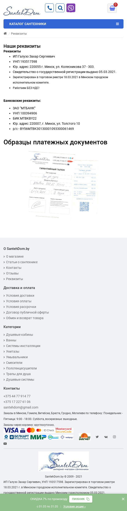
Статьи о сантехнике (20, 262)
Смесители (12, 363)
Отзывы (11, 273)
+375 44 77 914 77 (17, 396)
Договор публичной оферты (26, 312)
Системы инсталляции (21, 346)
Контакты (12, 268)
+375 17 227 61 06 (17, 402)
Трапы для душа (17, 374)
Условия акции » (74, 506)
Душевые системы (18, 379)
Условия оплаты (17, 301)
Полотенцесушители (20, 368)
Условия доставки (18, 295)
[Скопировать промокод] (80, 499)
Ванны (9, 340)
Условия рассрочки (19, 307)
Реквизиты (13, 279)
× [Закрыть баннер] (123, 499)
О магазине (13, 256)
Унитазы (11, 351)
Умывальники (15, 357)
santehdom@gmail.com (20, 407)
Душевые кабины (18, 334)
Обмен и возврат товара (23, 318)
